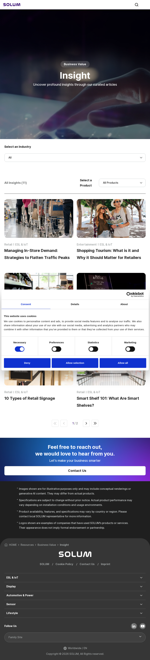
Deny (27, 362)
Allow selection (75, 362)
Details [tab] (75, 304)
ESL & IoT (12, 577)
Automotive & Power (20, 595)
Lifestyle (12, 613)
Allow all (123, 362)
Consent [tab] (26, 304)
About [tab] (124, 304)
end (95, 423)
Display (11, 586)
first (55, 423)
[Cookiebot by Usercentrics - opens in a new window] (131, 294)
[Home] (11, 4)
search (136, 4)
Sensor (11, 604)
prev (64, 423)
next (86, 423)
